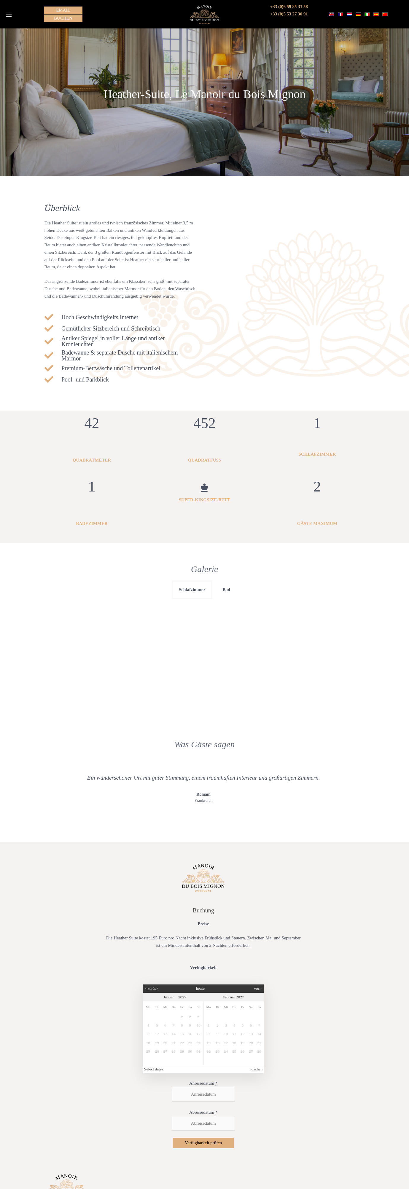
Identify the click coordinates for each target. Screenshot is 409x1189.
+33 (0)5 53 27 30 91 (289, 14)
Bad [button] (226, 589)
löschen (256, 959)
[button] (9, 14)
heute (200, 878)
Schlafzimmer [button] (192, 589)
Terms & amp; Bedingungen (68, 1155)
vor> (258, 878)
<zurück (151, 878)
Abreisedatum (203, 1002)
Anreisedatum (203, 973)
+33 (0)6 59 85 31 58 (289, 6)
